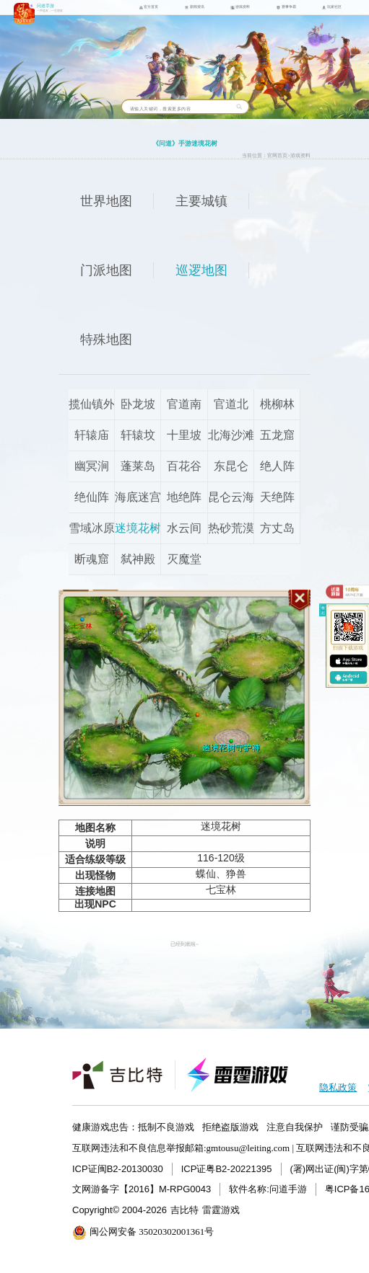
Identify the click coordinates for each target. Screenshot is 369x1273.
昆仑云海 (231, 497)
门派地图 (106, 270)
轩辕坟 (138, 435)
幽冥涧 (91, 466)
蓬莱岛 (138, 466)
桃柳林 (277, 404)
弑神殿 (138, 559)
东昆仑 (231, 466)
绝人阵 (277, 466)
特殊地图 (106, 339)
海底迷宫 (138, 497)
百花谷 (184, 466)
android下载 (348, 677)
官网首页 (277, 155)
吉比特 (184, 1210)
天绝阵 (277, 497)
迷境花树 (138, 528)
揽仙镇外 (92, 404)
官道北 (231, 404)
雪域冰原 (92, 528)
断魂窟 (91, 559)
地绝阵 (184, 497)
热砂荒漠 (231, 528)
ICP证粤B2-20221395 (226, 1168)
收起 (323, 611)
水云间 (184, 528)
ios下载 (348, 661)
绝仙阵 (91, 497)
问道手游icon (24, 13)
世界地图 (106, 201)
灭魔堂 (184, 559)
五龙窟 (277, 435)
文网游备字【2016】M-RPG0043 (141, 1189)
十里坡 (184, 435)
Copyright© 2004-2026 (119, 1210)
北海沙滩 (231, 435)
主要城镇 (201, 201)
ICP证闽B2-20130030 (117, 1168)
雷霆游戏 (221, 1210)
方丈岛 (277, 528)
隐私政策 (338, 1087)
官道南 (184, 404)
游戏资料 (300, 155)
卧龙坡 (138, 404)
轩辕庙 (91, 435)
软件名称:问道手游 (268, 1189)
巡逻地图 (201, 270)
